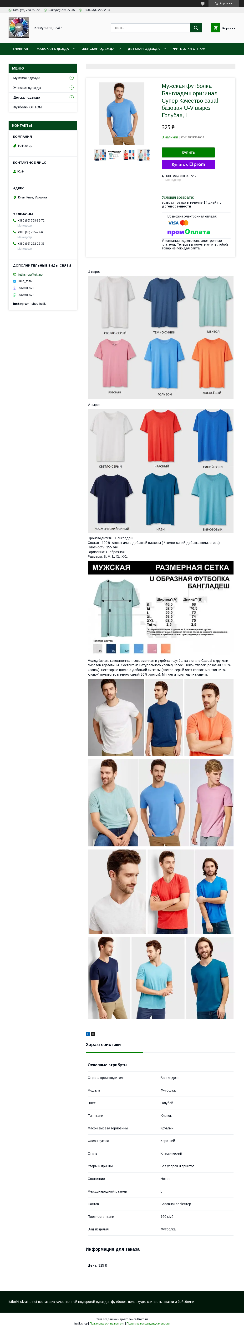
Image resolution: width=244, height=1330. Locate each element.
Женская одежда (98, 49)
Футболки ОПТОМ (189, 49)
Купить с (188, 164)
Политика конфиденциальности (148, 1323)
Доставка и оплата (31, 61)
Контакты (66, 61)
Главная (20, 49)
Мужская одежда (53, 49)
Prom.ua (142, 1319)
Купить (188, 152)
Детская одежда (144, 49)
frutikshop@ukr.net (30, 274)
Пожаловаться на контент (107, 1323)
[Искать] (196, 27)
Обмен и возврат (100, 61)
